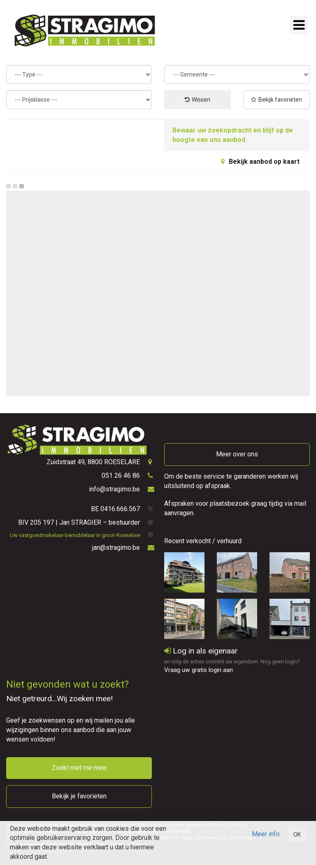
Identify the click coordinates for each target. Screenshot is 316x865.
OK (297, 834)
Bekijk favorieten (276, 99)
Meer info (266, 834)
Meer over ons (237, 454)
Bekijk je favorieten (79, 796)
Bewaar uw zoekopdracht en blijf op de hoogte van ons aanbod (232, 135)
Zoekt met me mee (79, 768)
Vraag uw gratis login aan (198, 670)
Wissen (197, 99)
